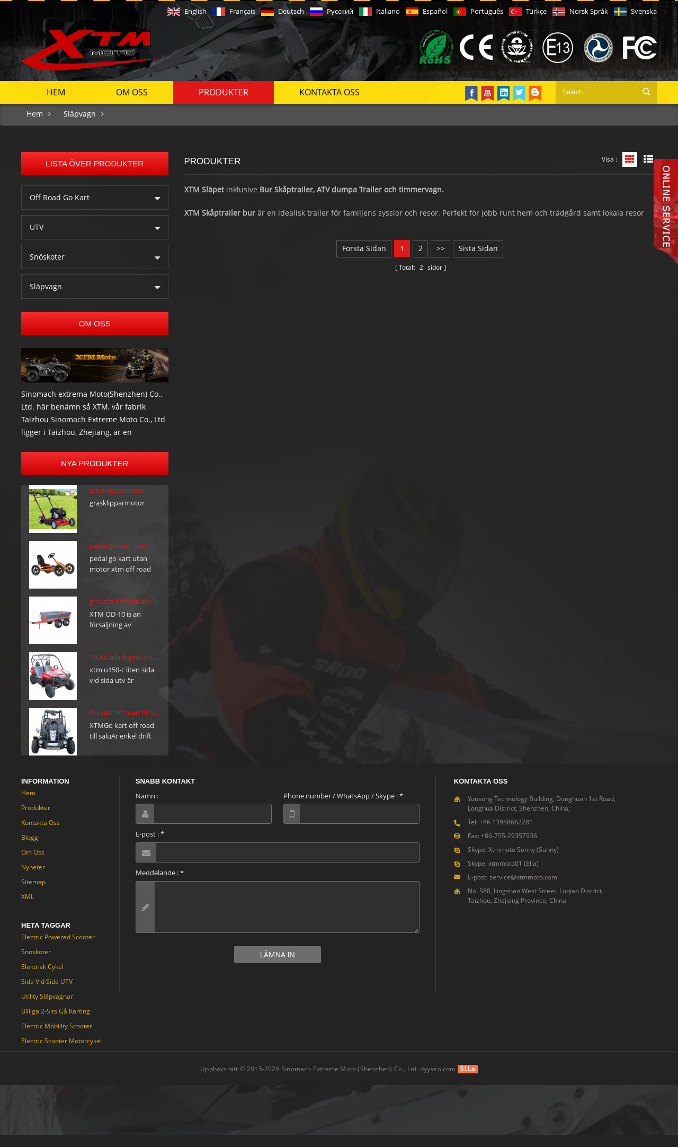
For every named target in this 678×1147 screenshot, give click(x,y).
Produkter (223, 91)
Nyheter (33, 879)
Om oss (132, 91)
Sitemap (33, 894)
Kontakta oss (329, 91)
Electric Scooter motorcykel (61, 1052)
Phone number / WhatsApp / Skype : (343, 808)
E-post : (150, 846)
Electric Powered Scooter (58, 949)
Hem (56, 91)
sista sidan (478, 247)
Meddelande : (160, 885)
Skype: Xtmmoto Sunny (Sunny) (513, 861)
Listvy (648, 158)
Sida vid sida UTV (47, 993)
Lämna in (277, 967)
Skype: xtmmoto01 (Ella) (503, 875)
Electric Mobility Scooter (56, 1038)
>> (440, 247)
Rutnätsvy (629, 158)
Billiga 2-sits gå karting (55, 1023)
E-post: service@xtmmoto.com (512, 889)
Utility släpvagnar (47, 1008)
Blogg (29, 849)
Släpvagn (80, 113)
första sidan (363, 247)
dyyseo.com (438, 1081)
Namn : (147, 808)
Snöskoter (47, 256)
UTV (36, 226)
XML (27, 908)
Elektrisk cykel (42, 978)
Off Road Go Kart (60, 196)
